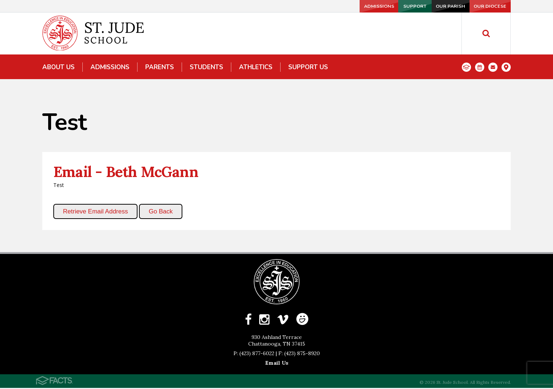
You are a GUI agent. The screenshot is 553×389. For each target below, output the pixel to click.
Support (388, 6)
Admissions (339, 6)
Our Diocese (486, 6)
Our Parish (437, 6)
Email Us (276, 364)
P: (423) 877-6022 (253, 354)
